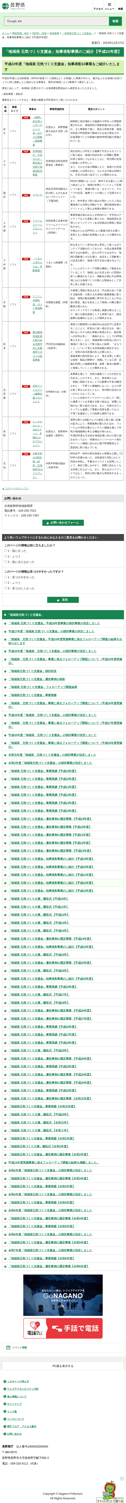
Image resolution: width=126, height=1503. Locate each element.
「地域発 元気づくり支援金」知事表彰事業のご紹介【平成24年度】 (51, 946)
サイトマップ (14, 1404)
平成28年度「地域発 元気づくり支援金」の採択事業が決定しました (52, 651)
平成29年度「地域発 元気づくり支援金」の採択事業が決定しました (52, 715)
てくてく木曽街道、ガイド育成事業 (37, 304)
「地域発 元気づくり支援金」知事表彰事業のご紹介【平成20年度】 (51, 866)
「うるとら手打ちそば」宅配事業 (37, 264)
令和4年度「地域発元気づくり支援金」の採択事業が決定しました (50, 1194)
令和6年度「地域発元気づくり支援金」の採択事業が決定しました (50, 1234)
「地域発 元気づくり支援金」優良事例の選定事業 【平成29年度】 (50, 1074)
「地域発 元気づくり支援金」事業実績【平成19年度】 (42, 771)
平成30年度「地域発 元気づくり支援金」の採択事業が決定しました (52, 735)
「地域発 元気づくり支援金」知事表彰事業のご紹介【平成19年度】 (51, 858)
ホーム (5, 33)
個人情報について (17, 1396)
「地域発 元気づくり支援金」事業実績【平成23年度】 (42, 802)
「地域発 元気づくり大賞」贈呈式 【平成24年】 (39, 930)
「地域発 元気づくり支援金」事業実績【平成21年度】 (42, 787)
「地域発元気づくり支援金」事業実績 (32, 695)
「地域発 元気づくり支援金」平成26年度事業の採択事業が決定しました (54, 623)
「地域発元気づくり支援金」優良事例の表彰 (36, 679)
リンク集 (12, 1411)
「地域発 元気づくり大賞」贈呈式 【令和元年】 (38, 1122)
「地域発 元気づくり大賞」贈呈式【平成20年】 (38, 898)
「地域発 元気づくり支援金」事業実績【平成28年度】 (42, 1042)
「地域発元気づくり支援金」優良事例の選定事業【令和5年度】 (48, 1242)
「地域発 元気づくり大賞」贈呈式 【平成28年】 (39, 1002)
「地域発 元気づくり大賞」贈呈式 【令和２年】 (38, 1130)
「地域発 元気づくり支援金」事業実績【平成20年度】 (42, 778)
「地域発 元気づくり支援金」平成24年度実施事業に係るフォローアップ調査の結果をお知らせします (65, 641)
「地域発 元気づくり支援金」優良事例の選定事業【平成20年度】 (50, 826)
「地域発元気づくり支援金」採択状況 (32, 671)
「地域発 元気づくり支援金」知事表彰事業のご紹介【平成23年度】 (51, 890)
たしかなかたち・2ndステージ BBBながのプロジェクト (37, 433)
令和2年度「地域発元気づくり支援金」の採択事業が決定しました (50, 1170)
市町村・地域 (39, 33)
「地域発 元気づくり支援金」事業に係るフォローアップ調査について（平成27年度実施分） (65, 725)
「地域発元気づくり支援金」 (78, 33)
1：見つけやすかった (21, 577)
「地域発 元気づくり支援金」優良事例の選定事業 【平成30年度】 (50, 1082)
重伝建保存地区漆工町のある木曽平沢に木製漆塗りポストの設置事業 (37, 346)
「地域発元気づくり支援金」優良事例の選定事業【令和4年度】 (48, 1218)
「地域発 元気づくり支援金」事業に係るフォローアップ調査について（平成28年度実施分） (65, 745)
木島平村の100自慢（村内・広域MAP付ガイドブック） (38, 465)
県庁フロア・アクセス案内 (21, 1426)
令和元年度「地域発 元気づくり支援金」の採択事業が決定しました (52, 754)
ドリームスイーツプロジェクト (37, 226)
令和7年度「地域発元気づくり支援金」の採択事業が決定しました (50, 1250)
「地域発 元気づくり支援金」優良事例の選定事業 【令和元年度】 (50, 1098)
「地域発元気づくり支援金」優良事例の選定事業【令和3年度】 (48, 1178)
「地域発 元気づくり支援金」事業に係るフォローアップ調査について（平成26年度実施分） (65, 705)
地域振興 (54, 33)
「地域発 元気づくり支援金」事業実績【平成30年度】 (42, 1090)
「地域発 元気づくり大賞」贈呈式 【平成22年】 (39, 914)
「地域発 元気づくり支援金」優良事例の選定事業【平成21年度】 (50, 834)
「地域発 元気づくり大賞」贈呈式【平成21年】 (38, 906)
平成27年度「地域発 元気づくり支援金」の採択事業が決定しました (51, 631)
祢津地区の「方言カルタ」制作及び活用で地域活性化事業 (37, 163)
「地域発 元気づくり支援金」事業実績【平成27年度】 (42, 1034)
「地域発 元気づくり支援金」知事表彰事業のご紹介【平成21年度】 (51, 874)
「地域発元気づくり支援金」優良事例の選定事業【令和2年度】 (48, 1154)
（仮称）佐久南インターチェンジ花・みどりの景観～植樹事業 (37, 131)
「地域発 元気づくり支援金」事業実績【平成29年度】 (42, 1066)
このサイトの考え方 (18, 1381)
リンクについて (15, 1419)
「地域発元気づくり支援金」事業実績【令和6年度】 (41, 1258)
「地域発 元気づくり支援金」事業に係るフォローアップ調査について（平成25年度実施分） (65, 661)
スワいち (37, 194)
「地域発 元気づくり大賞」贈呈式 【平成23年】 (39, 922)
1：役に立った (17, 550)
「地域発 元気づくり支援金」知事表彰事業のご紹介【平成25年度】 (51, 978)
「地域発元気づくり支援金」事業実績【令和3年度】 (41, 1186)
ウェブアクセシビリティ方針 (23, 1389)
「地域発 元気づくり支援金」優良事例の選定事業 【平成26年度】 (50, 1010)
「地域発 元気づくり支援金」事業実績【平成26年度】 (42, 1026)
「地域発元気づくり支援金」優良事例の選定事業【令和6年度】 (48, 1266)
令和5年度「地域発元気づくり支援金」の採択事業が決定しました (50, 1210)
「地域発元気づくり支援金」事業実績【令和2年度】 (41, 1138)
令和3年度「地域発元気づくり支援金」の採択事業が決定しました (50, 763)
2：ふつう (14, 556)
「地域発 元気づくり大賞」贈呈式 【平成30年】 (39, 1114)
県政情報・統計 (20, 33)
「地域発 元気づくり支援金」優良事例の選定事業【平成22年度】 (50, 842)
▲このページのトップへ (15, 488)
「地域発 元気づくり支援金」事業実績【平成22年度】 (42, 794)
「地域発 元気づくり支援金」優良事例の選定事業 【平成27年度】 (50, 1018)
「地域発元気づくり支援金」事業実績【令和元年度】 (42, 1106)
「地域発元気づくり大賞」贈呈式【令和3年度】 (38, 1146)
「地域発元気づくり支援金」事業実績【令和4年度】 (41, 1202)
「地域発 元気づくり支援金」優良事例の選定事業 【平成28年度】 (50, 1058)
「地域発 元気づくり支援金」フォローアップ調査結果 (42, 687)
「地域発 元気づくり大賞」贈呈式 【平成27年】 (39, 994)
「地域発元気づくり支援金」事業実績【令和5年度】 (41, 1226)
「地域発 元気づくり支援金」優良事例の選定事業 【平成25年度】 (50, 962)
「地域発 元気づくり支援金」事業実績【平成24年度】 (42, 810)
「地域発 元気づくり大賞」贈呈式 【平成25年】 (39, 954)
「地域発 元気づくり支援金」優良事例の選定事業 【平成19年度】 (50, 818)
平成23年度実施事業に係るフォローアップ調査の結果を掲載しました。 (53, 1162)
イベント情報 (19, 1347)
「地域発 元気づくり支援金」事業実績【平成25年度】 (42, 986)
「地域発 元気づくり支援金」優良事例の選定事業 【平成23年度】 (50, 850)
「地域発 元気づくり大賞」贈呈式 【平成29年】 (39, 1050)
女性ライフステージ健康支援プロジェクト (37, 393)
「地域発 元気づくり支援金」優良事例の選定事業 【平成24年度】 (50, 938)
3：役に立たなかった (21, 561)
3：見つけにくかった (21, 588)
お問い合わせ (14, 1434)
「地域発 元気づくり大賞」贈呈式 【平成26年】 (39, 970)
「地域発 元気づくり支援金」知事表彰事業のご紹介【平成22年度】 (51, 882)
